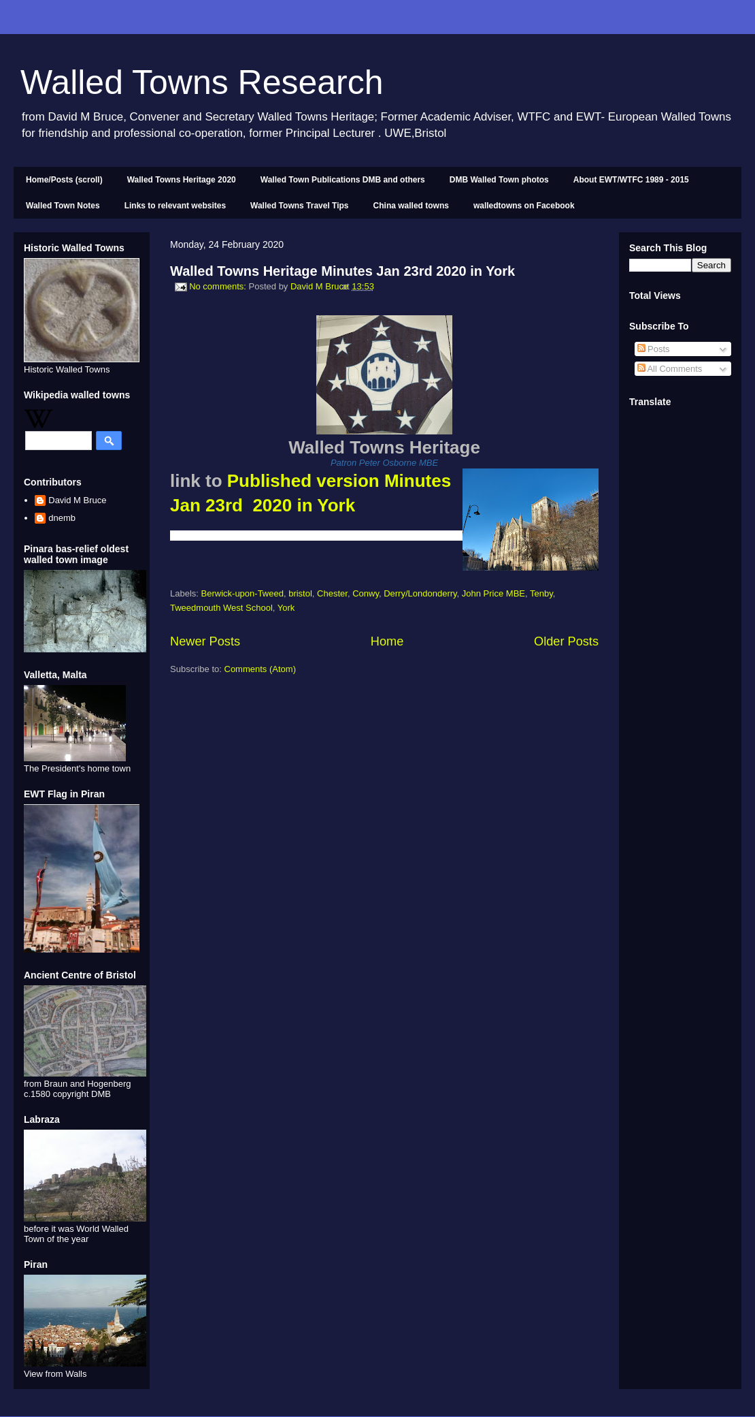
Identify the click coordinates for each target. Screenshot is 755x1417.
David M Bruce (77, 500)
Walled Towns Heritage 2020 (181, 180)
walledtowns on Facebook (524, 205)
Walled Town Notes (63, 205)
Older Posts (566, 641)
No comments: (218, 286)
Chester (332, 593)
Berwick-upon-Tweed (242, 593)
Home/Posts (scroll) (64, 180)
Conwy (365, 593)
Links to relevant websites (175, 205)
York (286, 608)
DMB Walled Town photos (499, 180)
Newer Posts (205, 641)
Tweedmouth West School (221, 608)
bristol (300, 593)
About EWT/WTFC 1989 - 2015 (631, 180)
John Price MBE (493, 593)
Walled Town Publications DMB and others (343, 180)
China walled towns (411, 205)
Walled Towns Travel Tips (299, 205)
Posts (653, 349)
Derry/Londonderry (420, 593)
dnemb (62, 518)
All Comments (670, 369)
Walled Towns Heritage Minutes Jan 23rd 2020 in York (342, 271)
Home (387, 641)
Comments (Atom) (260, 669)
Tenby (541, 593)
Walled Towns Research (202, 82)
